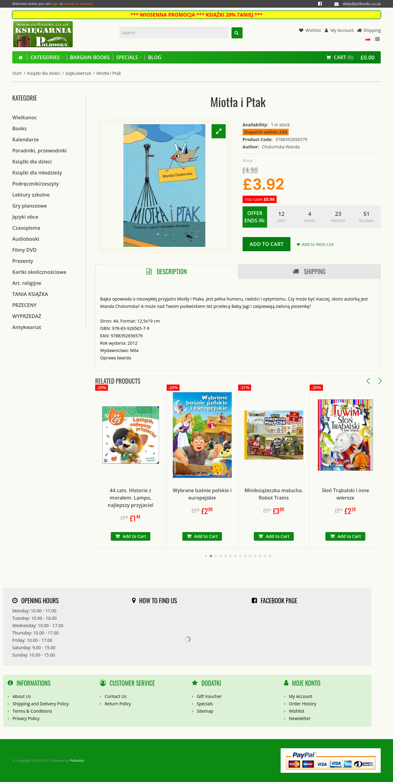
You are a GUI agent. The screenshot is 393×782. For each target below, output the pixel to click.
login (55, 3)
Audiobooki (25, 239)
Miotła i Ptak (108, 73)
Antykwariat (26, 327)
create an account (78, 3)
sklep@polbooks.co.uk (362, 3)
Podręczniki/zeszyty (35, 183)
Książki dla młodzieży (37, 172)
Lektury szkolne (30, 194)
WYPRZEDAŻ (26, 316)
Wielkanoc (24, 117)
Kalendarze (25, 139)
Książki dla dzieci (43, 73)
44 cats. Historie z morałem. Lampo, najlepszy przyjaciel (164, 497)
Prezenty (22, 261)
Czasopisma (26, 227)
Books (19, 128)
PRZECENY (24, 305)
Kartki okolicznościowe (39, 272)
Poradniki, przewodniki (39, 150)
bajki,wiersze (78, 73)
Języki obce (25, 216)
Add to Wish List (318, 244)
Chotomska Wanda (281, 147)
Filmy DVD (24, 250)
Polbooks (77, 760)
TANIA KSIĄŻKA (30, 294)
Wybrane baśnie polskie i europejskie (235, 494)
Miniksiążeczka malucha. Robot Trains (307, 494)
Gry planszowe (29, 205)
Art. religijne (26, 283)
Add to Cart (266, 243)
